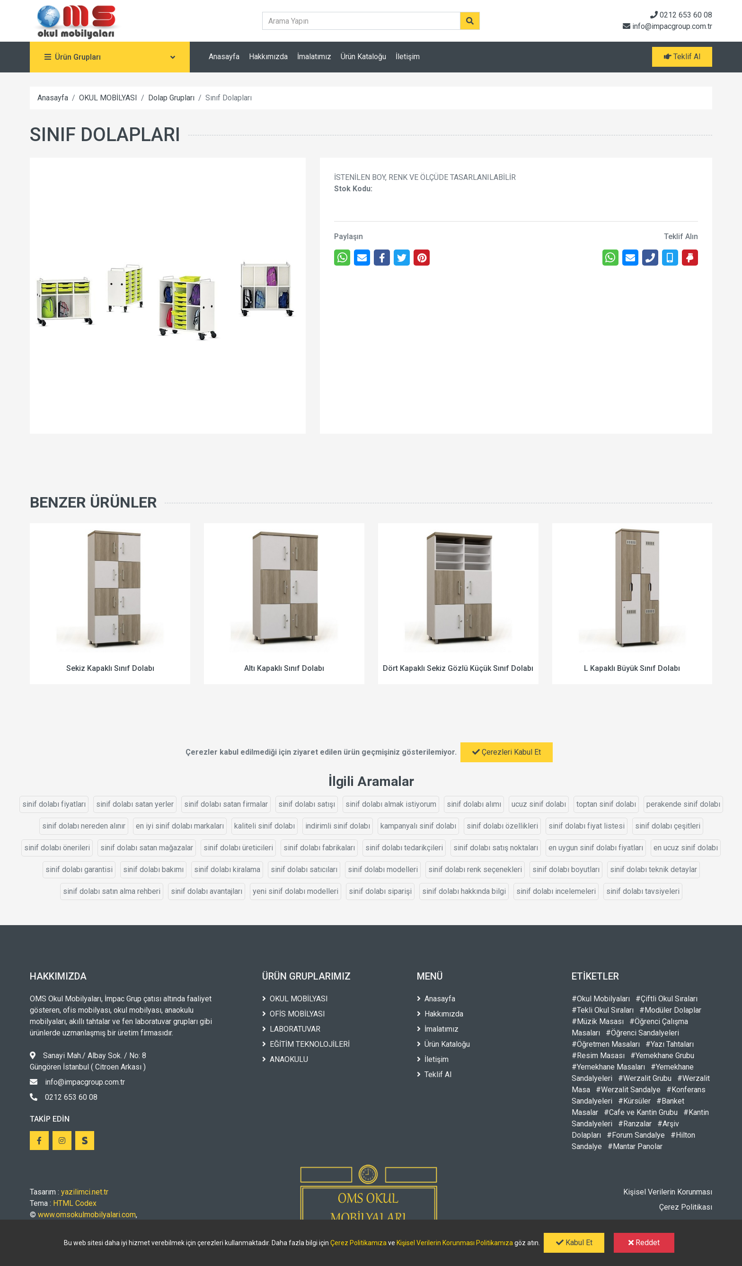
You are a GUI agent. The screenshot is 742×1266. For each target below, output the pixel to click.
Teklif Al (434, 1074)
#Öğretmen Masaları (606, 1044)
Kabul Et (574, 1242)
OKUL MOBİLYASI (108, 97)
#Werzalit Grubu (644, 1078)
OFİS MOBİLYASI (293, 1013)
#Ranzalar (635, 1123)
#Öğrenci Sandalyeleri (642, 1032)
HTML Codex (75, 1203)
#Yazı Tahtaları (669, 1044)
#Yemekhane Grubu (662, 1055)
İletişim (408, 56)
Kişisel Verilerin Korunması (667, 1191)
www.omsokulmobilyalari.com (87, 1214)
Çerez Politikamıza (358, 1243)
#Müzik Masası (598, 1021)
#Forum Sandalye (636, 1135)
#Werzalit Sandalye (628, 1089)
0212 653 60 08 (681, 14)
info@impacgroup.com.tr (667, 26)
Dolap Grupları (171, 97)
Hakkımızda (268, 56)
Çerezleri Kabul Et (506, 752)
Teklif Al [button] (682, 56)
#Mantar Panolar (635, 1146)
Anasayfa (224, 56)
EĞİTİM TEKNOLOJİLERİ (306, 1044)
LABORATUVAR (291, 1029)
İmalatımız (314, 56)
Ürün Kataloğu (363, 56)
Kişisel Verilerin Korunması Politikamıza (455, 1243)
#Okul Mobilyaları (601, 998)
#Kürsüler (634, 1101)
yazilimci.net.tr (84, 1191)
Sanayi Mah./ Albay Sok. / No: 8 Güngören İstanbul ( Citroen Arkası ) (88, 1061)
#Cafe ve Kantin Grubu (641, 1112)
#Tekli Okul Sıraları (603, 1010)
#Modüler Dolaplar (670, 1010)
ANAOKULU (285, 1059)
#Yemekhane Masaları (608, 1066)
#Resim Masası (598, 1055)
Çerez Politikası (685, 1207)
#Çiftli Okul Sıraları (667, 998)
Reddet (644, 1242)
